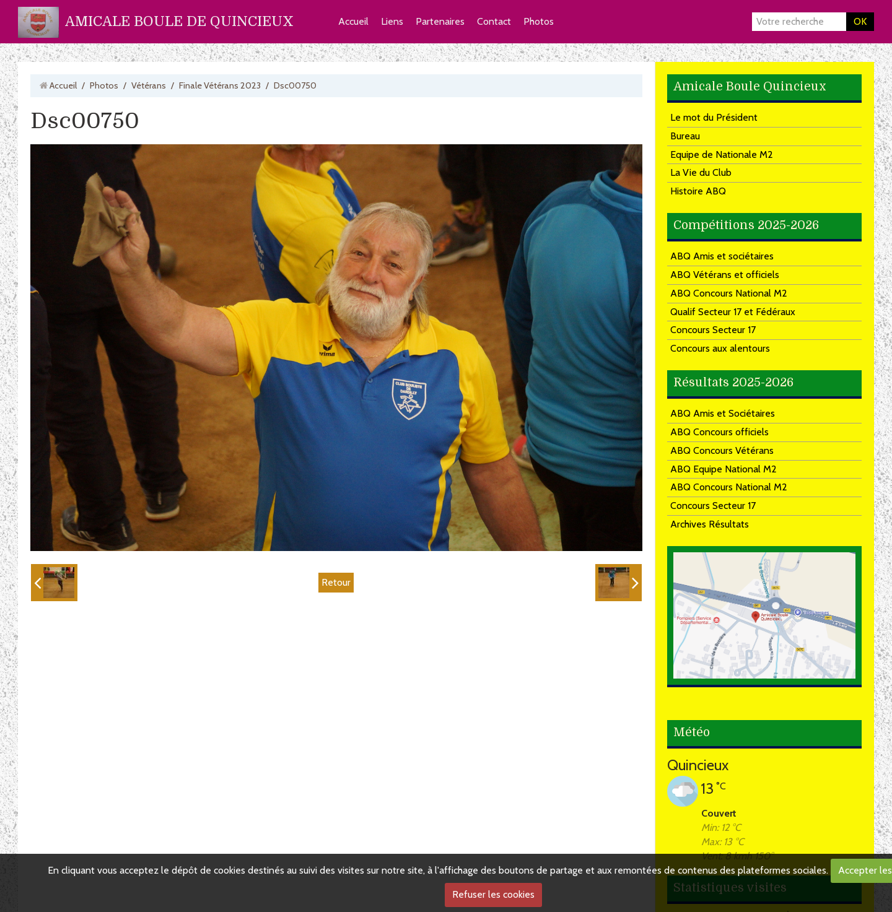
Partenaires (440, 21)
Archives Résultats (709, 524)
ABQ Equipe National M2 (723, 469)
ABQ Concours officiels (719, 432)
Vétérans (148, 85)
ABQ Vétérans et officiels (724, 274)
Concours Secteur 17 (713, 330)
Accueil (353, 21)
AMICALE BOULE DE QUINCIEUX (179, 21)
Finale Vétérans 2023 (220, 85)
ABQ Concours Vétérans (722, 450)
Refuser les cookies (493, 894)
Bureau (685, 136)
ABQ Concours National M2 (728, 293)
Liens (392, 21)
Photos (538, 21)
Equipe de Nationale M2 (721, 154)
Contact (494, 21)
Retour (336, 582)
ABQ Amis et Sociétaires (722, 413)
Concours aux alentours (720, 348)
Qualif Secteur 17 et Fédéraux (732, 312)
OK (860, 21)
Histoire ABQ (698, 191)
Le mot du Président (714, 117)
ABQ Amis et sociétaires (722, 256)
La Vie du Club (701, 172)
